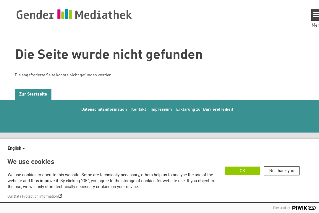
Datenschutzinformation (104, 109)
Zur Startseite (33, 94)
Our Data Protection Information (32, 196)
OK (242, 170)
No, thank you (281, 170)
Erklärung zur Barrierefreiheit (204, 109)
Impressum (161, 109)
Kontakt (138, 109)
